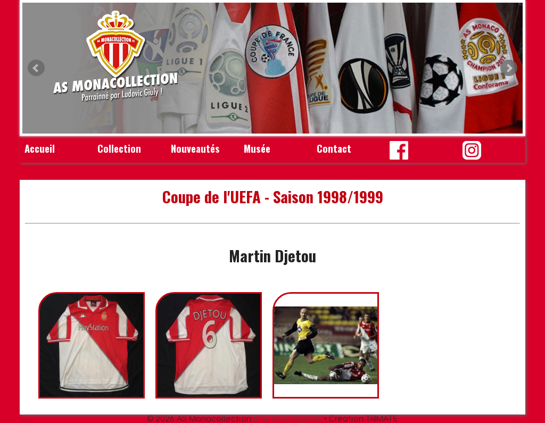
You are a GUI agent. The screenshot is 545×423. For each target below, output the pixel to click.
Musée (257, 148)
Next (508, 68)
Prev (36, 68)
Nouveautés (195, 148)
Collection (119, 148)
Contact (334, 148)
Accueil (39, 148)
